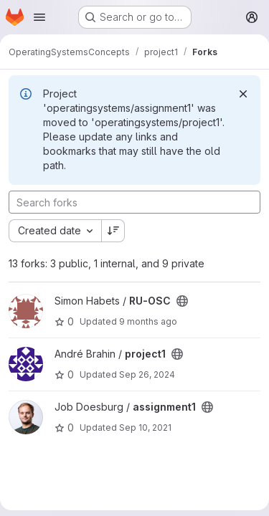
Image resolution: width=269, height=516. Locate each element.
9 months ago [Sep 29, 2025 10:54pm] (148, 321)
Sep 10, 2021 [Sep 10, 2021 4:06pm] (145, 427)
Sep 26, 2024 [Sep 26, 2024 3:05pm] (147, 374)
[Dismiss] (243, 93)
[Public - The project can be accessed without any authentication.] (182, 301)
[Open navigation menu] (39, 17)
